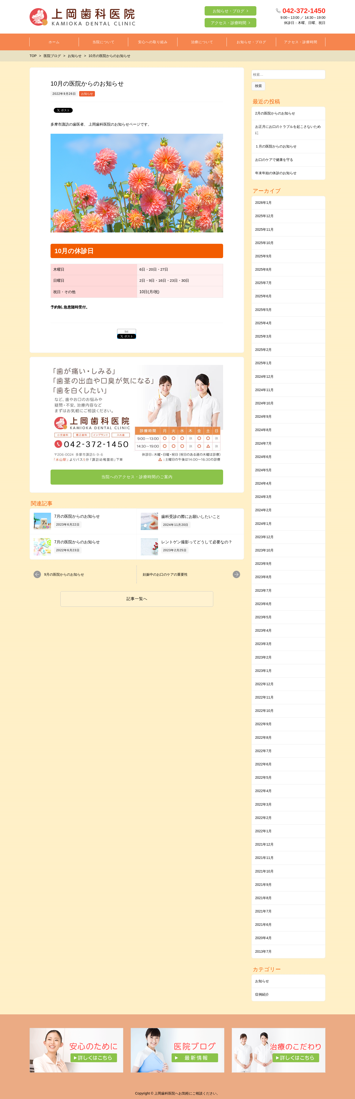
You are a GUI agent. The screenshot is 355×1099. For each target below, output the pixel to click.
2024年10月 (264, 403)
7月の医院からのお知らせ (77, 516)
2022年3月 (263, 804)
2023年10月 (264, 550)
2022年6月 (263, 764)
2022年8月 (263, 737)
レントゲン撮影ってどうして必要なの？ (196, 542)
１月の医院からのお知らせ (276, 146)
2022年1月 (263, 831)
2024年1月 (263, 524)
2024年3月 (263, 497)
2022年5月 (263, 777)
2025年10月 (264, 243)
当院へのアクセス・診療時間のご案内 (137, 477)
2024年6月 (263, 457)
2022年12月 (264, 684)
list (126, 331)
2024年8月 (263, 430)
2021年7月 (263, 911)
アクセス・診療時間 (228, 23)
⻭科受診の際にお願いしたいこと (190, 516)
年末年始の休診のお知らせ (276, 173)
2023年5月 (263, 617)
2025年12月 (264, 216)
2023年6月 (263, 604)
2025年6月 (263, 296)
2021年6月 (263, 925)
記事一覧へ (136, 599)
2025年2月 (263, 350)
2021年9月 (263, 885)
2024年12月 (264, 377)
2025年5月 (263, 310)
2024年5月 (263, 470)
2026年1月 (263, 203)
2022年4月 (263, 791)
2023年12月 (264, 537)
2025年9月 (263, 256)
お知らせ (87, 93)
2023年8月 (263, 577)
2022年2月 (263, 818)
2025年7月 (263, 283)
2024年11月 (264, 390)
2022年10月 (264, 711)
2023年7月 (263, 590)
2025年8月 (263, 269)
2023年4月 (263, 630)
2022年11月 (264, 697)
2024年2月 (263, 510)
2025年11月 (264, 229)
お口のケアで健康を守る (274, 160)
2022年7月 (263, 751)
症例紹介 (262, 994)
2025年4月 (263, 323)
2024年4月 (263, 483)
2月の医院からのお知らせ (275, 113)
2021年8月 (263, 898)
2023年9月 (263, 564)
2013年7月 (263, 951)
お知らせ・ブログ (228, 11)
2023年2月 (263, 657)
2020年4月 (263, 938)
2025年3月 (263, 336)
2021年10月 (264, 871)
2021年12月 (264, 844)
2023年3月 (263, 644)
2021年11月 (264, 858)
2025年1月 (263, 363)
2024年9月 (263, 416)
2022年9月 (263, 724)
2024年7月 (263, 443)
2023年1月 (263, 671)
